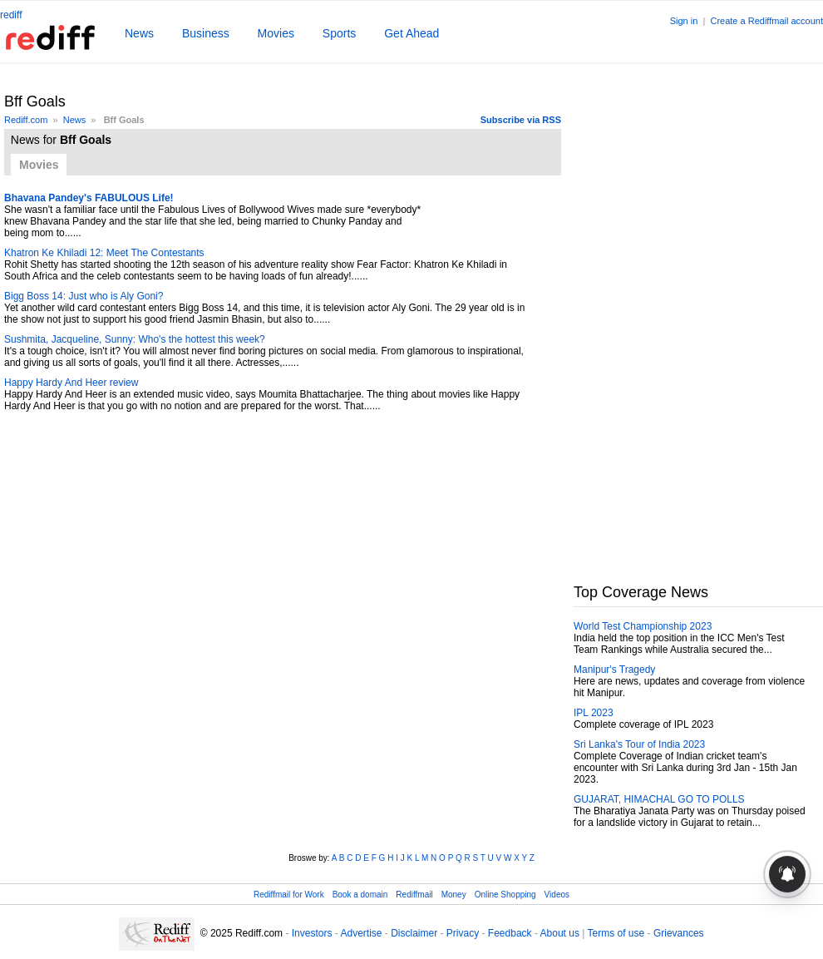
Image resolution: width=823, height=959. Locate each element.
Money (453, 894)
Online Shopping (505, 894)
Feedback (510, 933)
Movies (276, 33)
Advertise (361, 933)
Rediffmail (414, 894)
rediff (11, 15)
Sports (339, 33)
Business (205, 33)
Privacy (462, 933)
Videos (557, 894)
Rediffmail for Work (289, 894)
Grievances (678, 933)
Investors (312, 933)
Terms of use (616, 933)
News (139, 33)
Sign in (684, 21)
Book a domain (360, 894)
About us (559, 933)
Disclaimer (414, 933)
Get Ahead (411, 33)
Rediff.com (25, 120)
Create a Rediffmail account (766, 21)
